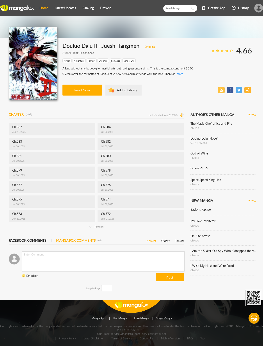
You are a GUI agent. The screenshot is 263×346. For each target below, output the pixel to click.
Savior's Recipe (200, 209)
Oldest (165, 240)
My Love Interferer (202, 221)
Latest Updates (65, 8)
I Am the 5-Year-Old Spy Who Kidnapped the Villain (223, 251)
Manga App (98, 318)
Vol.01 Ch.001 (198, 143)
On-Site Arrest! (200, 236)
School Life (129, 60)
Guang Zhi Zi (199, 168)
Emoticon (32, 275)
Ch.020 (194, 225)
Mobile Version (170, 338)
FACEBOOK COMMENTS (27, 240)
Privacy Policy (67, 338)
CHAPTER (21, 114)
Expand (96, 227)
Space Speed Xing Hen (205, 180)
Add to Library (127, 90)
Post (169, 277)
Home (43, 8)
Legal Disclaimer (94, 338)
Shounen (103, 60)
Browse (105, 8)
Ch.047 (194, 184)
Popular (179, 240)
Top (202, 338)
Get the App (216, 8)
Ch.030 (194, 240)
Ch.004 (194, 255)
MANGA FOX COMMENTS (78, 240)
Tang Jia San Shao (83, 53)
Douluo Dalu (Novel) (204, 138)
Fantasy (91, 60)
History (243, 8)
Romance (115, 60)
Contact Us (147, 338)
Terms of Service (121, 338)
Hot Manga (120, 318)
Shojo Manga (164, 318)
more (180, 74)
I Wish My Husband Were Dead (212, 266)
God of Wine (199, 153)
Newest (151, 240)
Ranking (88, 8)
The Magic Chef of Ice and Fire (211, 123)
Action (67, 60)
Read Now (82, 90)
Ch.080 (194, 158)
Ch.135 (194, 128)
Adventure (79, 60)
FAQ (190, 338)
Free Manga (141, 318)
